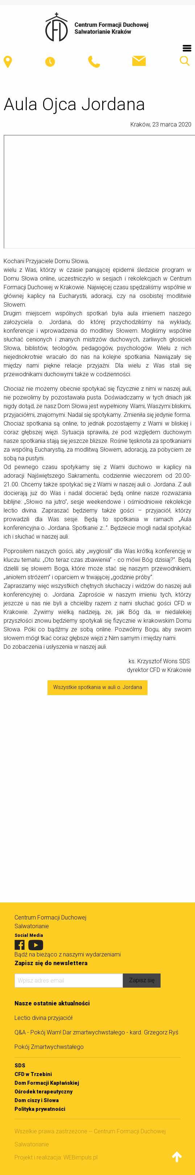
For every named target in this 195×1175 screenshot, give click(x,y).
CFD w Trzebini (33, 1074)
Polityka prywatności (39, 1109)
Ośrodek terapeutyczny (43, 1092)
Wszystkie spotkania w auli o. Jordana (97, 687)
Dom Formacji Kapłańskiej (46, 1083)
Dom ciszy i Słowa (36, 1100)
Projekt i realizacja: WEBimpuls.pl (56, 1157)
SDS (19, 1065)
